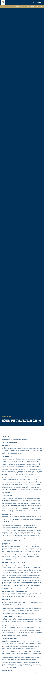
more (41, 6)
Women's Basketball (5, 6)
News (25, 6)
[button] (31, 2)
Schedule (17, 6)
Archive (37, 6)
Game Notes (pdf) (6, 436)
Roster (21, 6)
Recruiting (32, 6)
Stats (28, 6)
